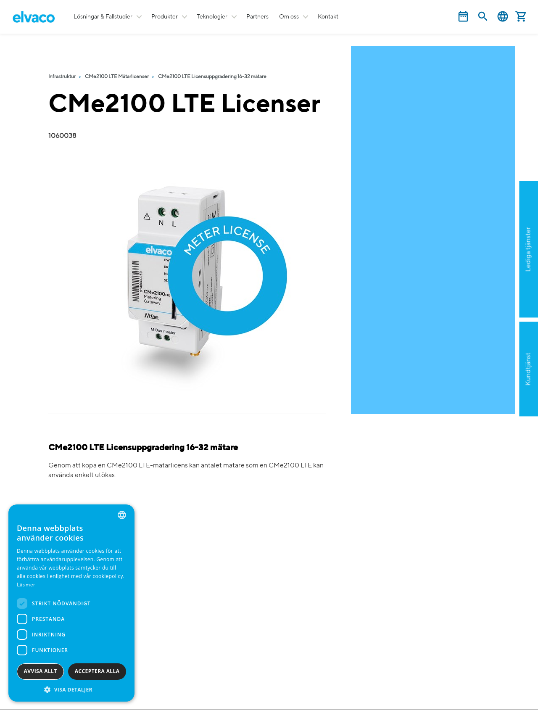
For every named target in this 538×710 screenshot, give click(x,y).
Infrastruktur (62, 76)
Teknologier (212, 17)
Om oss (289, 17)
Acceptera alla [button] (97, 671)
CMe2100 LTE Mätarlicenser (117, 76)
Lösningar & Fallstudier (103, 17)
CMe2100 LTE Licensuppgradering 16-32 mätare (212, 76)
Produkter (164, 17)
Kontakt (328, 17)
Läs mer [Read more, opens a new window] (26, 585)
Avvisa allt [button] (40, 671)
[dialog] (71, 603)
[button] (71, 689)
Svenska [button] (502, 17)
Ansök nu (486, 290)
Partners (257, 17)
